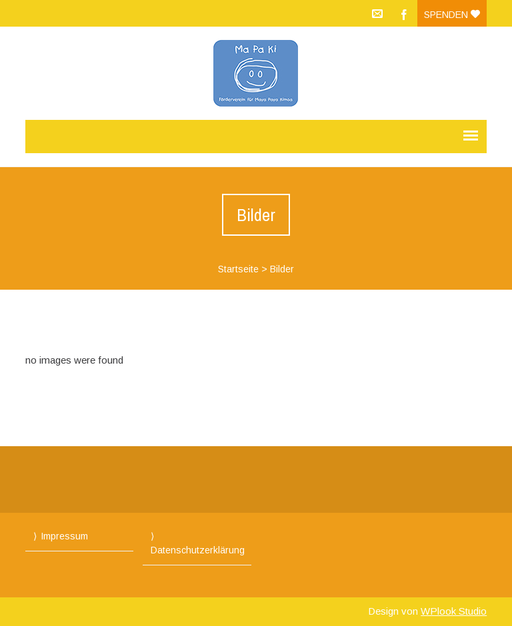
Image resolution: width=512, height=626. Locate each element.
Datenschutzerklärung (198, 550)
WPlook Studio (454, 611)
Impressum (64, 536)
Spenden (452, 14)
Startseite (238, 269)
